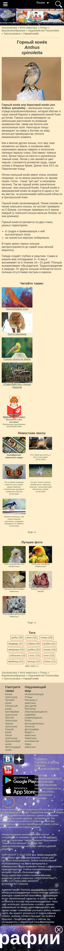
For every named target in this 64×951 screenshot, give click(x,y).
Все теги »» (32, 666)
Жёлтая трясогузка (11, 719)
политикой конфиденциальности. (32, 925)
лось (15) (34, 655)
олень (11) (50, 661)
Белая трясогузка (11, 695)
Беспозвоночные (34, 723)
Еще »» (32, 532)
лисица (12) (33, 661)
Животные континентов (32, 739)
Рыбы (28, 720)
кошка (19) (50, 649)
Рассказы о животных (31, 701)
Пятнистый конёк (11, 707)
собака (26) (33, 643)
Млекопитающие (34, 694)
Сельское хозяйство (47, 768)
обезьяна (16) (18, 655)
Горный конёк (9, 731)
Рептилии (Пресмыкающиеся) (36, 710)
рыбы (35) (17, 637)
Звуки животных (30, 745)
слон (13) (49, 655)
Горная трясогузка (11, 725)
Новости (40, 765)
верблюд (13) (15, 661)
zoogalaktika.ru (39, 889)
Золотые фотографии (32, 728)
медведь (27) (15, 643)
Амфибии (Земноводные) (33, 716)
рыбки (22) (50, 643)
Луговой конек (9, 701)
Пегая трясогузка (11, 737)
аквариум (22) (16, 649)
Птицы (28, 697)
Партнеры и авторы (47, 762)
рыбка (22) (34, 649)
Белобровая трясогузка (12, 713)
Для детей (30, 706)
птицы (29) (46, 637)
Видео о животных (30, 733)
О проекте (41, 759)
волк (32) (32, 637)
